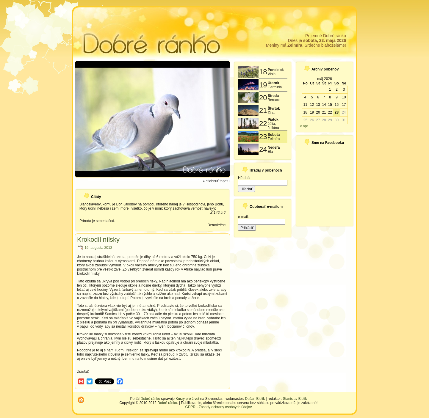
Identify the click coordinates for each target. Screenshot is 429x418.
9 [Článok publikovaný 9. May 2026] (337, 97)
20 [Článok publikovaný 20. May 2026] (318, 112)
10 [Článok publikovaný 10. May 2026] (344, 97)
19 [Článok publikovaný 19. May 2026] (312, 112)
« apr (304, 126)
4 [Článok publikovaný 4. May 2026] (305, 97)
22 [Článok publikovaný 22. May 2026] (330, 112)
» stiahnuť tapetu (216, 181)
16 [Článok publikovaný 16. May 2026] (337, 105)
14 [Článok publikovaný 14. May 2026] (324, 105)
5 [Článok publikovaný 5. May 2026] (312, 97)
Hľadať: (244, 178)
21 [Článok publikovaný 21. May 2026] (324, 112)
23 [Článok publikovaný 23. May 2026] (337, 112)
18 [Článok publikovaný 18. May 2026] (305, 112)
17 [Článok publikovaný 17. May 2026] (344, 105)
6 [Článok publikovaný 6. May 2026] (318, 97)
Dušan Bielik (255, 399)
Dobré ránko (150, 399)
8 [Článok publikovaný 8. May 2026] (330, 97)
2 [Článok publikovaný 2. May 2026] (337, 89)
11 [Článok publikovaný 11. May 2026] (305, 105)
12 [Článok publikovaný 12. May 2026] (312, 105)
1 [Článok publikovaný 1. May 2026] (330, 89)
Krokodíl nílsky (98, 239)
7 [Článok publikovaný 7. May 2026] (324, 97)
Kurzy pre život (187, 399)
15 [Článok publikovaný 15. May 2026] (330, 105)
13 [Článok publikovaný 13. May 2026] (318, 105)
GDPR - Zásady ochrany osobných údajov (218, 407)
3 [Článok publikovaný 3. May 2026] (344, 89)
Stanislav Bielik (295, 399)
